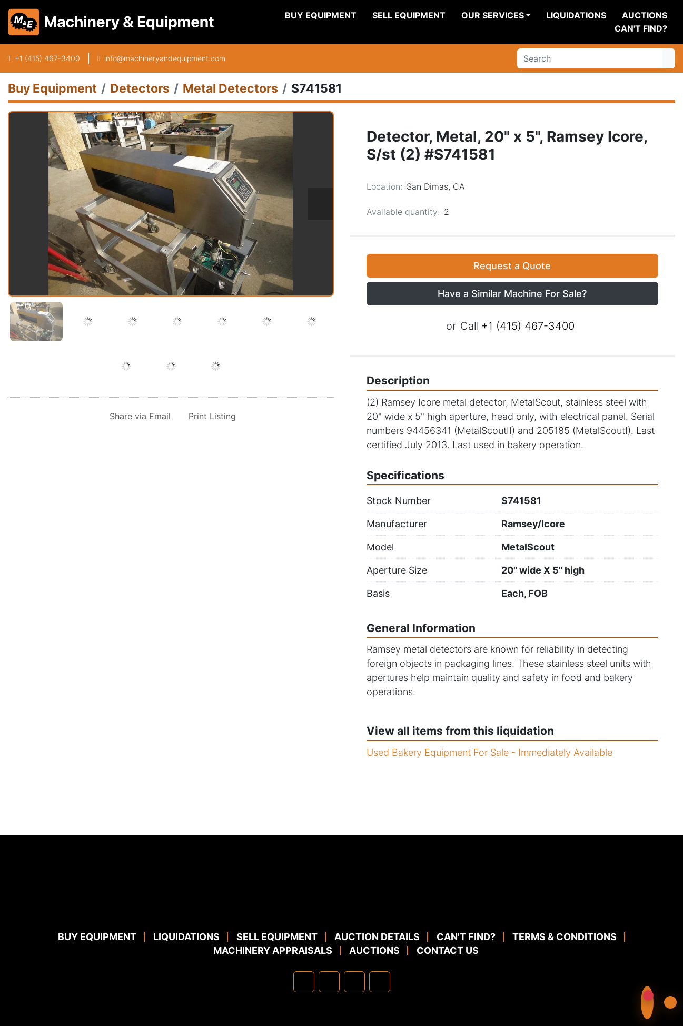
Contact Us (448, 950)
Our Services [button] (492, 15)
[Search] (589, 58)
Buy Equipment (321, 15)
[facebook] (303, 981)
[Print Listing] (210, 416)
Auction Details (377, 936)
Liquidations (576, 15)
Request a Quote (512, 265)
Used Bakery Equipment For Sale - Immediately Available (489, 752)
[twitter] (354, 981)
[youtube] (379, 981)
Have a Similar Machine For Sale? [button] (512, 293)
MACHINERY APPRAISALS (272, 950)
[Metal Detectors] (230, 88)
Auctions (644, 15)
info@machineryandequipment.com (164, 58)
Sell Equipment (409, 15)
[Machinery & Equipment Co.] (342, 904)
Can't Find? (641, 28)
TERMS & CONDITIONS (564, 936)
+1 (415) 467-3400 (47, 58)
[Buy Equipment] (52, 88)
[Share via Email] (137, 416)
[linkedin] (329, 981)
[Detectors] (140, 88)
